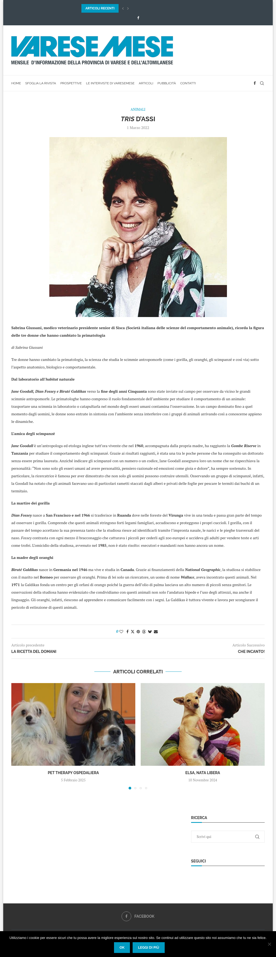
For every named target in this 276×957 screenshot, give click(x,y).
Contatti (188, 83)
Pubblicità (166, 83)
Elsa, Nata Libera (202, 773)
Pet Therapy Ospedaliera (73, 773)
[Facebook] (138, 17)
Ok (122, 947)
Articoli (146, 83)
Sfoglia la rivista (40, 83)
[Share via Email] (156, 631)
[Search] (262, 83)
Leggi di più (148, 947)
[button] (123, 8)
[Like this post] (121, 631)
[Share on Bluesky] (150, 631)
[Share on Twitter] (132, 631)
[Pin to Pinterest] (138, 631)
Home (16, 83)
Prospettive (71, 83)
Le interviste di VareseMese (110, 83)
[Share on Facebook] (127, 631)
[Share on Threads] (144, 631)
